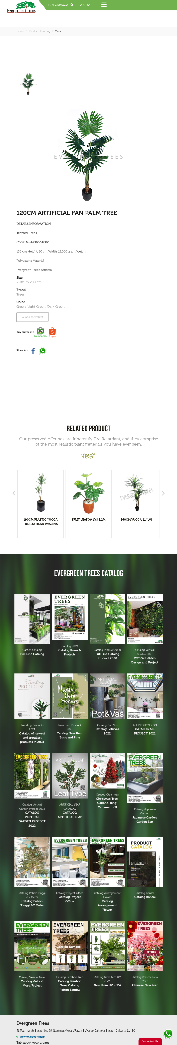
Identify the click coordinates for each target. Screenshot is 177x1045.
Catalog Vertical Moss (32, 982)
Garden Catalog (32, 652)
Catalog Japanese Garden (145, 816)
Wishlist (85, 4)
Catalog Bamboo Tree (70, 984)
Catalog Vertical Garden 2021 (145, 656)
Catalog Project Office (70, 898)
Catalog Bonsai (145, 895)
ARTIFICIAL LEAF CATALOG (70, 811)
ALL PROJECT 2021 (145, 730)
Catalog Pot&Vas (107, 730)
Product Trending (39, 31)
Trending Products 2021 (32, 734)
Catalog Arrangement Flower (107, 902)
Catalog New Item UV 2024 (107, 982)
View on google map (30, 1036)
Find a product (62, 4)
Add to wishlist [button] (32, 317)
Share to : (22, 350)
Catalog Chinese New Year (145, 982)
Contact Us (150, 1041)
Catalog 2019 (70, 651)
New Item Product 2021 (70, 732)
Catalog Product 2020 (107, 654)
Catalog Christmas (107, 801)
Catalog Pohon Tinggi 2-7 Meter (32, 900)
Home (20, 31)
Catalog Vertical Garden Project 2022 (32, 815)
